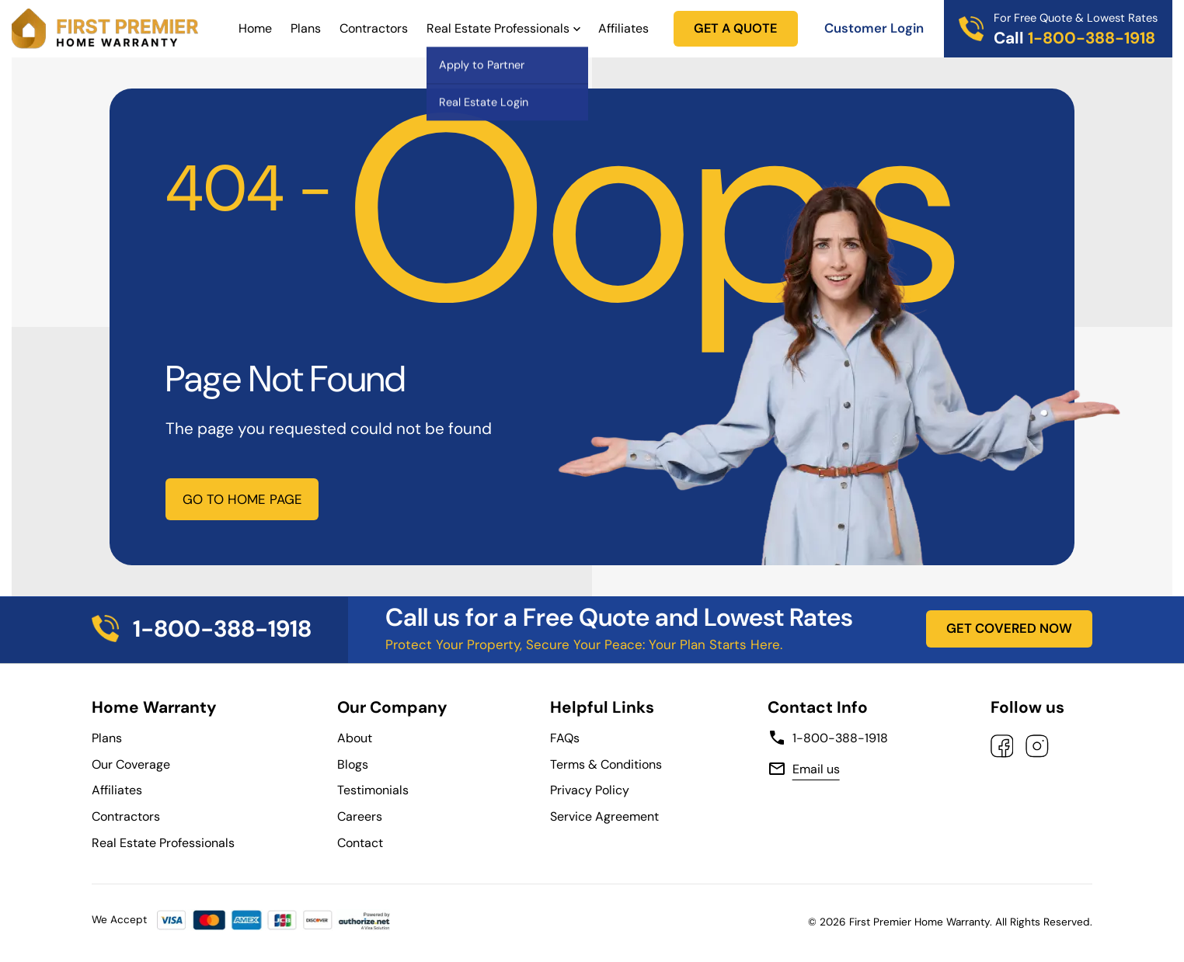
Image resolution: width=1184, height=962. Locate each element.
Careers (359, 816)
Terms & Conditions (606, 764)
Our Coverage (131, 764)
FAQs (565, 738)
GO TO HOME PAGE (242, 499)
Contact (360, 843)
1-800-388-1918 (828, 737)
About (354, 738)
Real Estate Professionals (498, 28)
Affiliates (623, 28)
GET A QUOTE (735, 28)
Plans (306, 28)
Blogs (352, 764)
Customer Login (874, 27)
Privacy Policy (589, 790)
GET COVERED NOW (1009, 628)
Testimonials (373, 790)
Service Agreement (607, 816)
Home (255, 28)
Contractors (374, 28)
